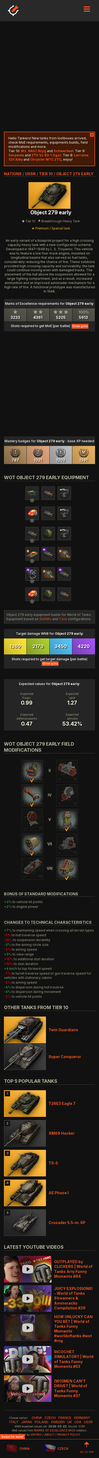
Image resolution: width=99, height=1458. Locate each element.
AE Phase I (59, 1192)
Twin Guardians (63, 1029)
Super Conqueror (65, 1056)
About (49, 1434)
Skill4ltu (45, 619)
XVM (81, 1426)
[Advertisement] (49, 76)
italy (13, 1422)
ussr (30, 174)
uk (69, 1422)
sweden (58, 1422)
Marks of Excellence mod (55, 1430)
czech (50, 1418)
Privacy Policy (68, 1434)
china (37, 1418)
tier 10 (46, 174)
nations (13, 174)
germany (82, 1418)
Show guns (80, 326)
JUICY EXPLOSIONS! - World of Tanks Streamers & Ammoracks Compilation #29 (73, 1298)
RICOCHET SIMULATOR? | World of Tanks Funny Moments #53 (73, 1359)
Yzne (63, 619)
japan (26, 1422)
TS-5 (53, 1163)
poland (41, 1422)
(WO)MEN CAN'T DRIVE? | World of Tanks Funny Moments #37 (70, 1388)
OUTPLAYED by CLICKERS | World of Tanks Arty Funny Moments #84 (73, 1269)
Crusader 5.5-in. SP (67, 1222)
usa (77, 1422)
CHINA (18, 1448)
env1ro (36, 1434)
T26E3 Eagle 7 (62, 1103)
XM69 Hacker (62, 1133)
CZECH (56, 1448)
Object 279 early (74, 174)
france (64, 1418)
